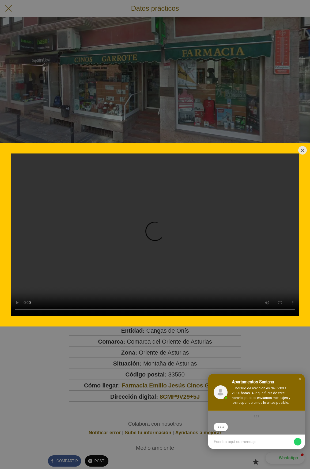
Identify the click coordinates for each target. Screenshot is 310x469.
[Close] (302, 150)
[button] (300, 379)
